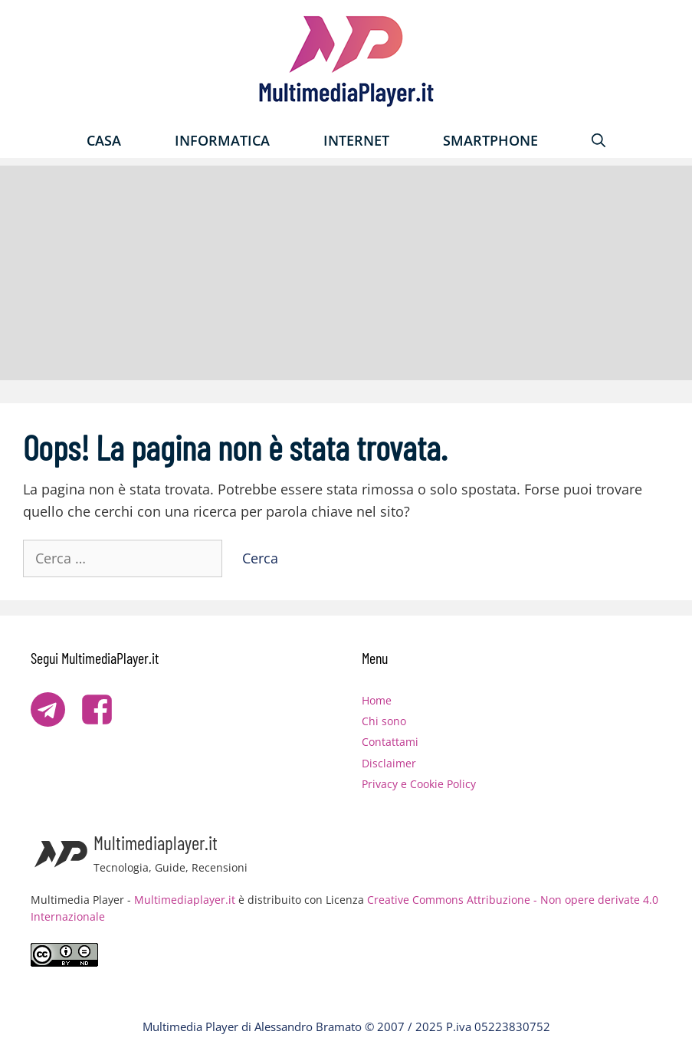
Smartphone (490, 140)
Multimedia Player (190, 1026)
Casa (104, 140)
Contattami (390, 741)
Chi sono (384, 721)
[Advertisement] (346, 273)
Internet (356, 140)
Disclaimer (389, 763)
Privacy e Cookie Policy (419, 784)
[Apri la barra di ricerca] (598, 140)
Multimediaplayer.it (184, 899)
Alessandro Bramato (308, 1026)
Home (377, 700)
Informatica (222, 140)
